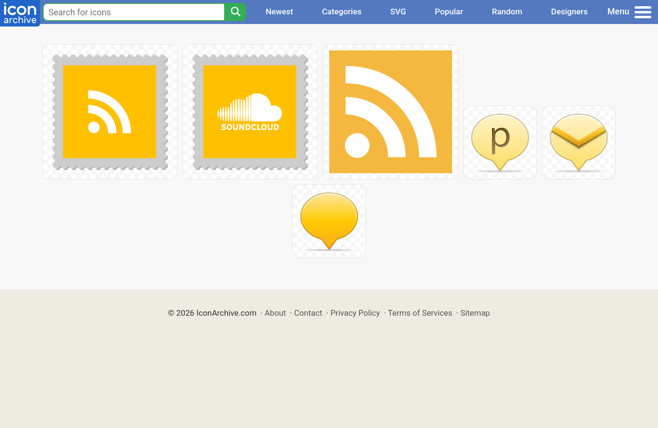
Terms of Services (420, 313)
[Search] (235, 12)
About (275, 313)
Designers (569, 11)
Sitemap (475, 313)
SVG (398, 11)
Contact (308, 313)
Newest (279, 11)
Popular (449, 11)
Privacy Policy (355, 313)
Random (507, 11)
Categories (342, 11)
